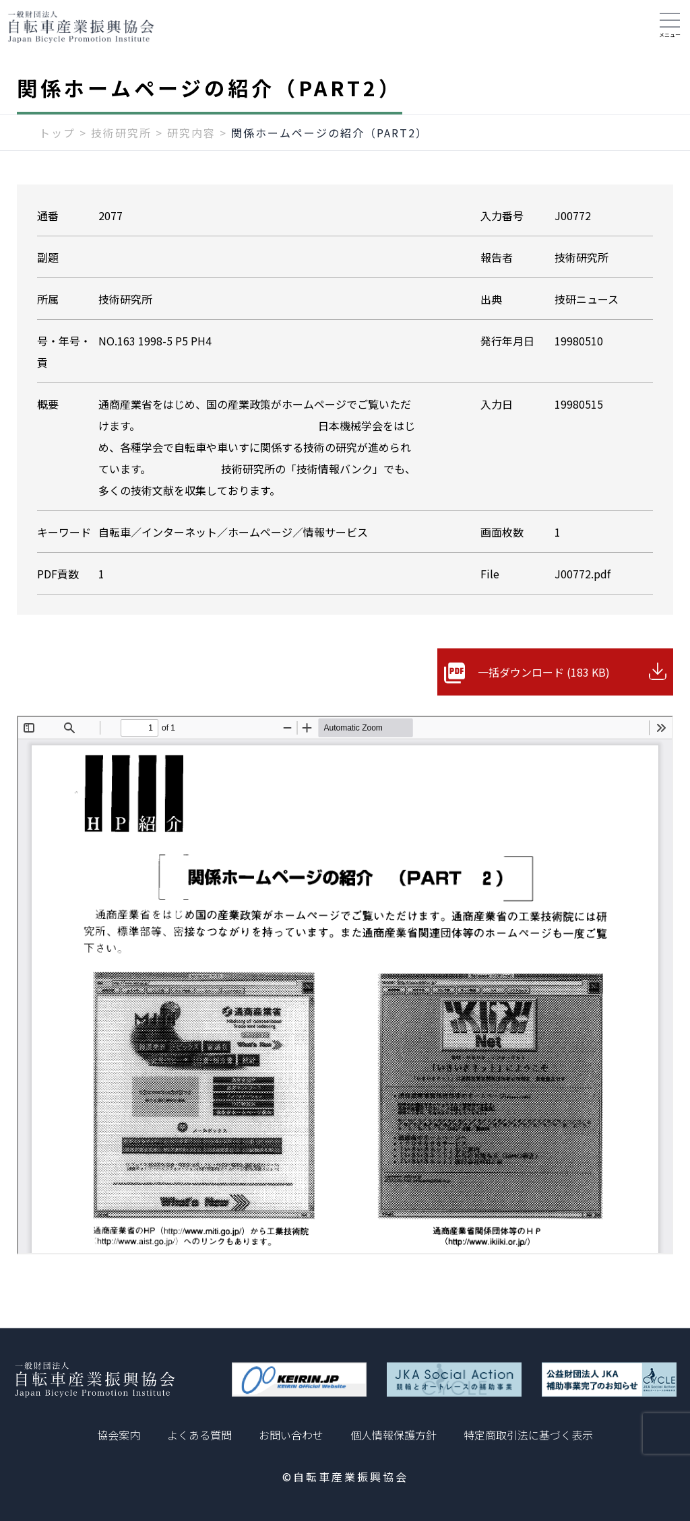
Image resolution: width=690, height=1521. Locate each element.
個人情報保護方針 (393, 1435)
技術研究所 (121, 133)
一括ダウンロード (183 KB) (544, 672)
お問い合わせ (291, 1435)
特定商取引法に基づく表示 (528, 1435)
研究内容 (191, 133)
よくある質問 (199, 1435)
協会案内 (118, 1435)
